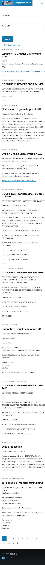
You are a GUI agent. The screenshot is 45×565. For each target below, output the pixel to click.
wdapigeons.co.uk (22, 3)
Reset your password (12, 45)
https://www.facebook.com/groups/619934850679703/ (23, 71)
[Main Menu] (42, 3)
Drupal (12, 554)
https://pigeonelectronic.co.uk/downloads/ (19, 181)
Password (5, 26)
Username (5, 16)
